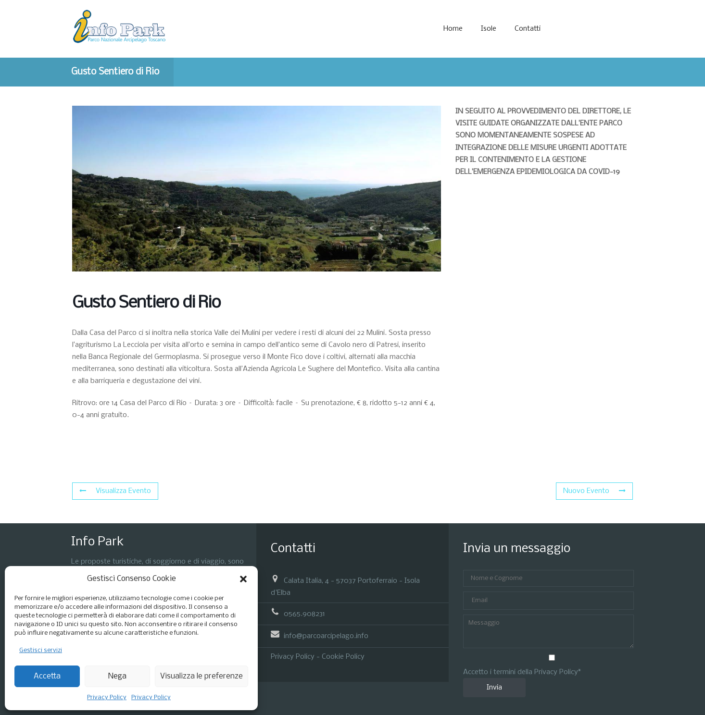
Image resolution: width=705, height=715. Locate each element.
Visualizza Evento (115, 491)
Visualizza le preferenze (201, 676)
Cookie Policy (343, 657)
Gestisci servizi (40, 650)
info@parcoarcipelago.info (326, 636)
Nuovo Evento (594, 491)
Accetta (47, 676)
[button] (243, 579)
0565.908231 (304, 614)
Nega (117, 676)
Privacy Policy (106, 697)
